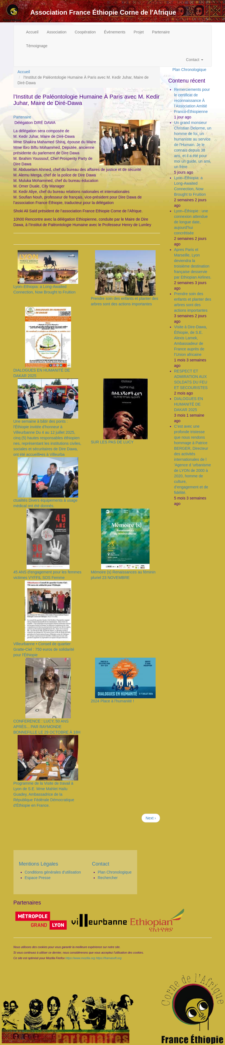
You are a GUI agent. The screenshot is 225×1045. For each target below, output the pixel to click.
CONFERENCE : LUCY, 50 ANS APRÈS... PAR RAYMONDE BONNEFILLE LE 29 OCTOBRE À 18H (46, 726)
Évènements (115, 32)
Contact (194, 59)
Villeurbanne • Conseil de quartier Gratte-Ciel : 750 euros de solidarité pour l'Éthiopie (43, 649)
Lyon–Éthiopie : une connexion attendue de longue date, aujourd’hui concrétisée (191, 222)
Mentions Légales (38, 864)
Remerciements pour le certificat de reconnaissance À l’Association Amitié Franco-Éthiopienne (192, 100)
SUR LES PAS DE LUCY (112, 442)
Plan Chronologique (189, 69)
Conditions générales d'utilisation (53, 872)
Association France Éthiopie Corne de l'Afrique (103, 12)
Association (57, 32)
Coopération (85, 32)
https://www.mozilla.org (80, 958)
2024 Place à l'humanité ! (112, 701)
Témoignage (37, 46)
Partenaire (161, 32)
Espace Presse (38, 877)
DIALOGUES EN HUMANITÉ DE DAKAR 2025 (188, 404)
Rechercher (108, 877)
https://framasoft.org (108, 958)
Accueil (32, 32)
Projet (139, 32)
